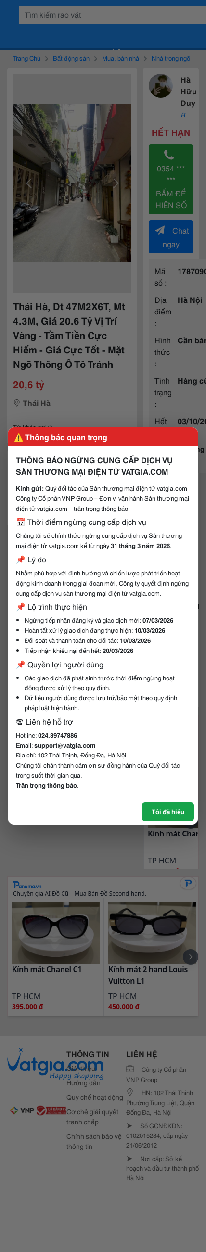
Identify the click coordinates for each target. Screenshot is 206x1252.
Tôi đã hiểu (168, 811)
